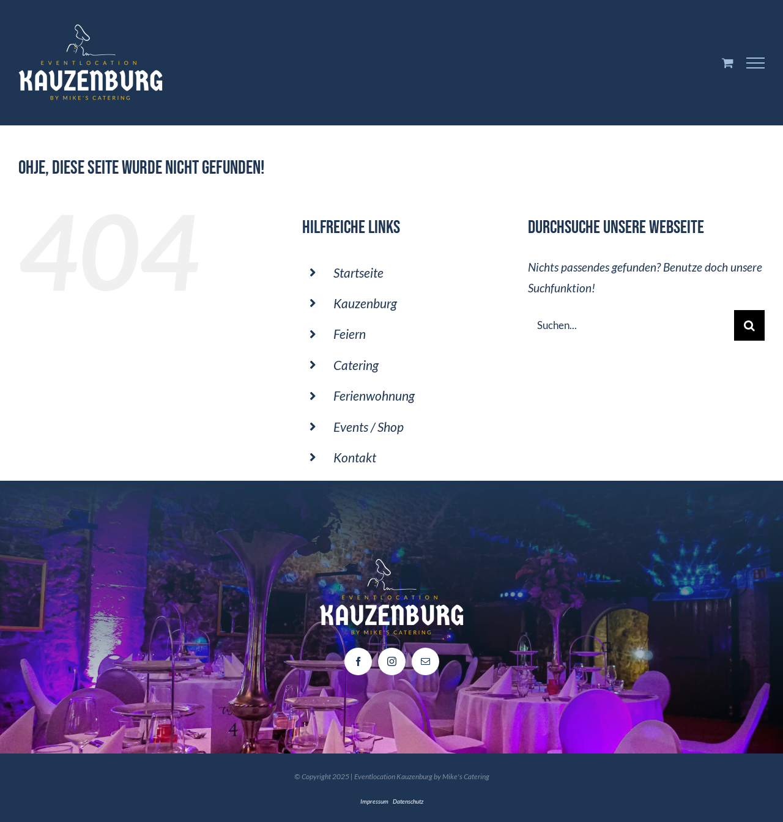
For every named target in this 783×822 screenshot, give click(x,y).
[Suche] (749, 325)
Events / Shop (368, 426)
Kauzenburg (365, 303)
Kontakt (354, 457)
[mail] (425, 661)
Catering (356, 364)
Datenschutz (408, 801)
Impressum (374, 801)
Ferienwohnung (374, 395)
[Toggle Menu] (755, 62)
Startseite (358, 272)
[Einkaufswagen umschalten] (727, 62)
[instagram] (392, 661)
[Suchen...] (631, 325)
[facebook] (358, 661)
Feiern (349, 333)
